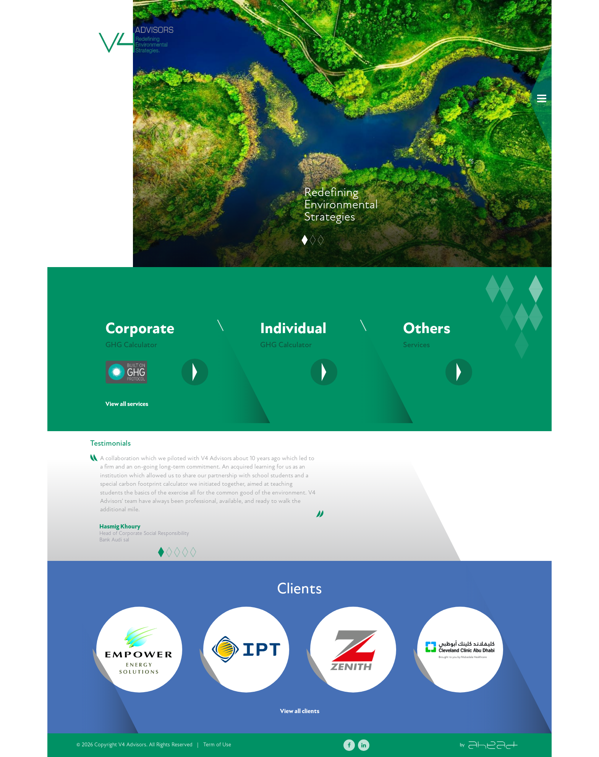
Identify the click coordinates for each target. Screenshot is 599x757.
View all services (126, 404)
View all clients (299, 711)
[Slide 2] (313, 240)
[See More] (324, 372)
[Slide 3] (321, 240)
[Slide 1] (305, 240)
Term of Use (217, 744)
